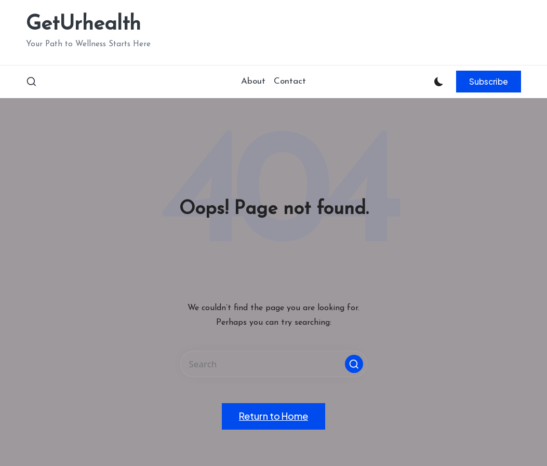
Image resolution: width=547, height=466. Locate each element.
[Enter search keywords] (273, 364)
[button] (488, 81)
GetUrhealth (83, 24)
